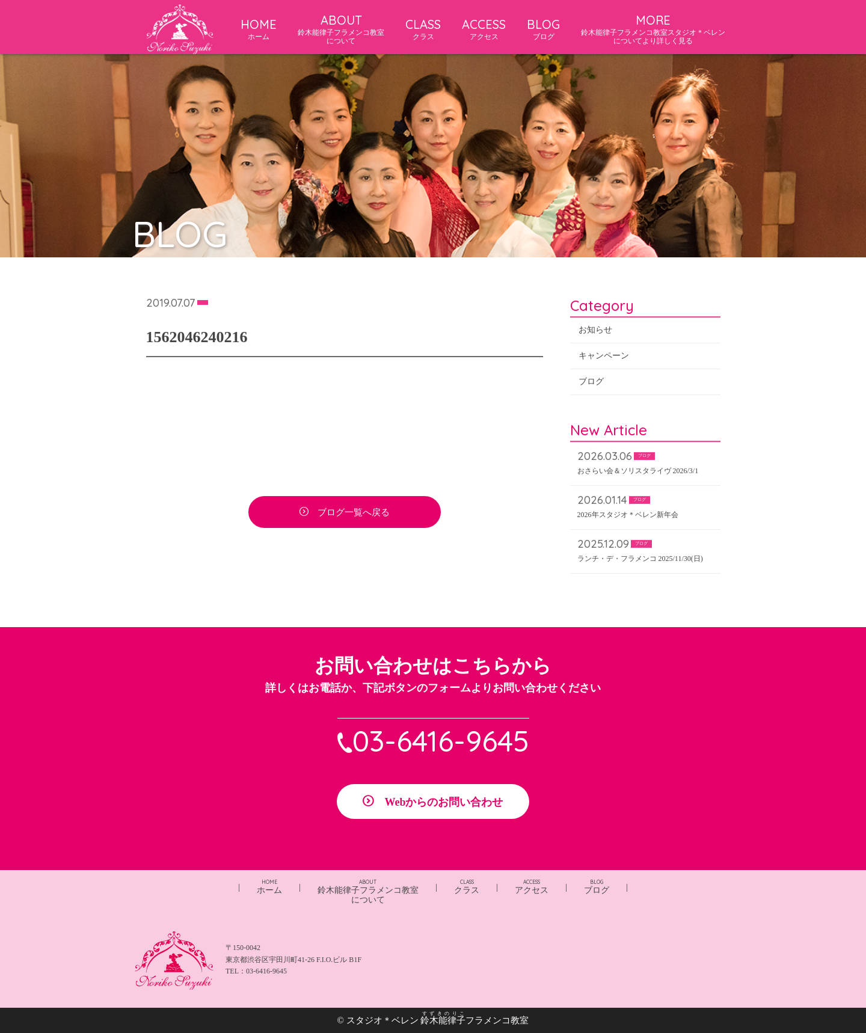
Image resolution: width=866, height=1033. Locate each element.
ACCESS (484, 29)
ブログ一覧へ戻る (354, 513)
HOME (259, 29)
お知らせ (595, 331)
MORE (653, 29)
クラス (466, 886)
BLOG (543, 29)
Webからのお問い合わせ (443, 802)
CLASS (423, 29)
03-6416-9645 (440, 741)
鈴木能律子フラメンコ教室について (368, 891)
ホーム (269, 886)
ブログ (591, 382)
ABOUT (341, 29)
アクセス (531, 886)
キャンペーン (604, 356)
